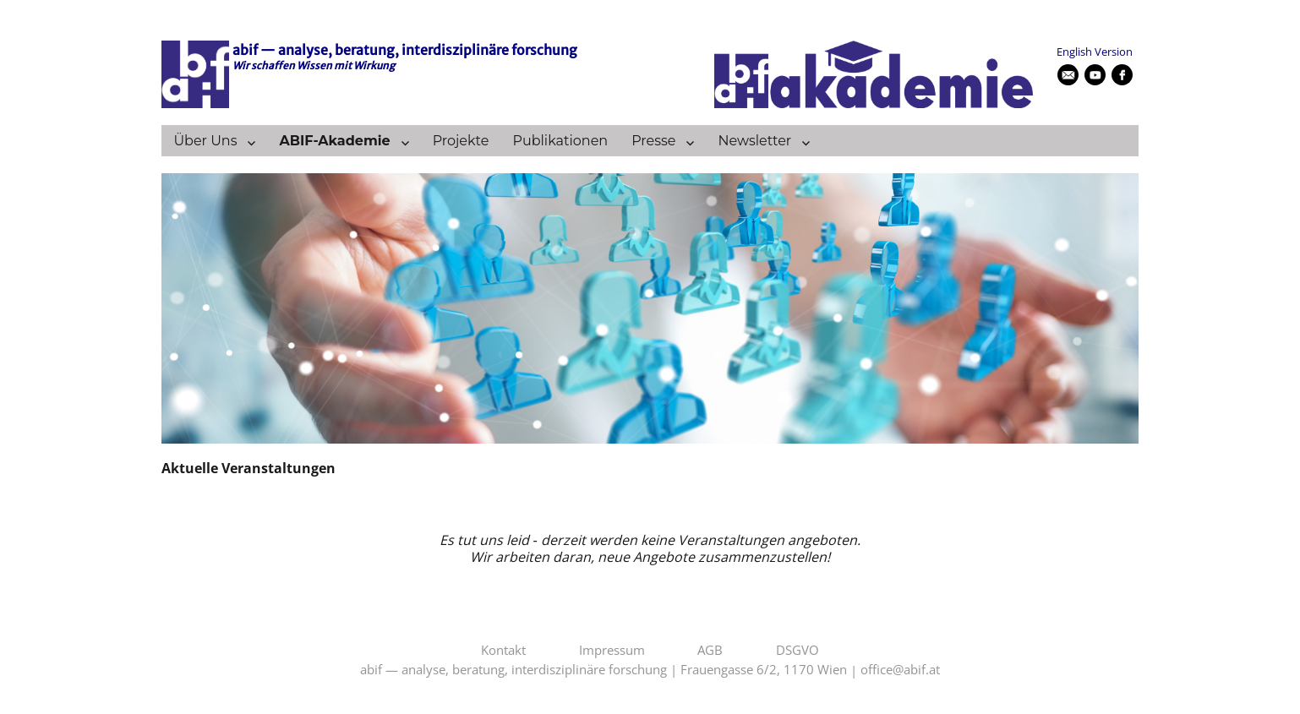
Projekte (461, 141)
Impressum (612, 650)
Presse (653, 141)
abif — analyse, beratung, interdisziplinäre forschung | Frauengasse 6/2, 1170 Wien (603, 670)
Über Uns (205, 141)
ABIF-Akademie (334, 141)
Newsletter (754, 141)
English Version (1095, 51)
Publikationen (560, 141)
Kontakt (503, 650)
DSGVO (797, 650)
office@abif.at (900, 670)
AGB (710, 650)
